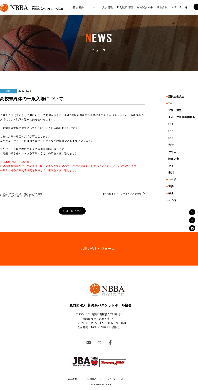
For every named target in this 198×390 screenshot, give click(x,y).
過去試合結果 (145, 7)
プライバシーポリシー (118, 379)
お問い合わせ (179, 7)
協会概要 (78, 7)
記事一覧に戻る (72, 211)
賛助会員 (162, 7)
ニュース (93, 7)
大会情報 (107, 7)
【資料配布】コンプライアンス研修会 (122, 193)
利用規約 (92, 379)
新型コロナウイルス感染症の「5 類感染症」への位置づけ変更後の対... (22, 194)
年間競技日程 (125, 7)
